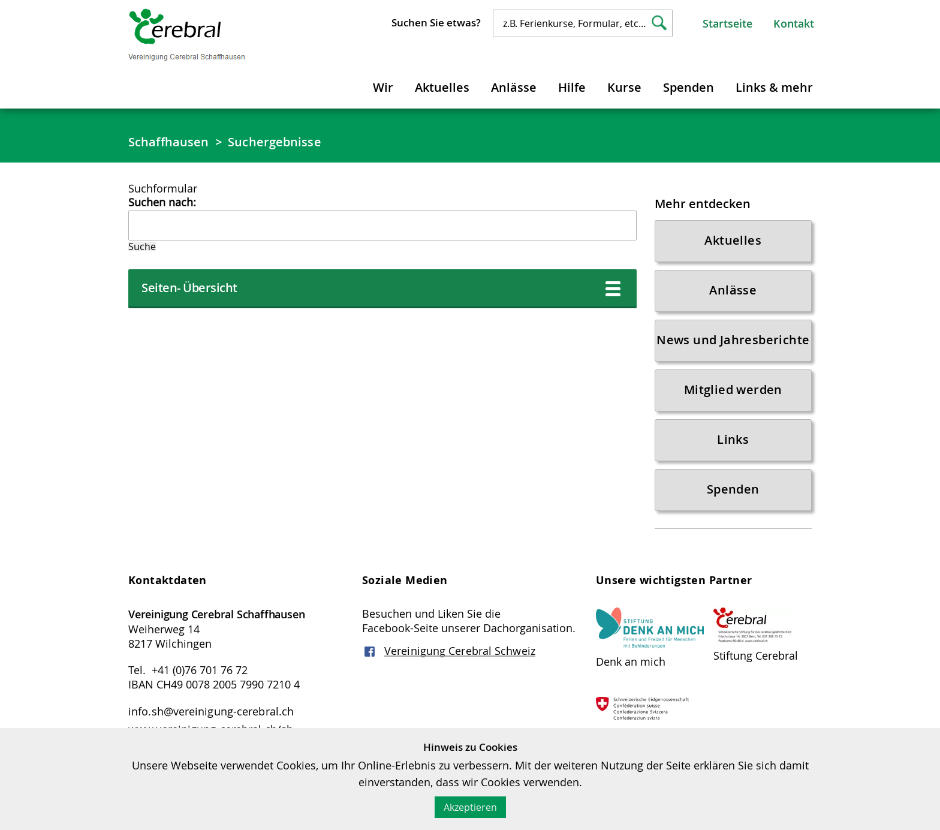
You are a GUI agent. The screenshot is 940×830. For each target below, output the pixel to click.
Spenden (688, 87)
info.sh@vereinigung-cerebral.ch (211, 711)
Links (733, 439)
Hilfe (572, 87)
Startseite (727, 23)
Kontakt (793, 23)
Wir (383, 87)
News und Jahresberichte (732, 340)
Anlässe (514, 87)
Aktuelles (442, 87)
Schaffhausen (168, 142)
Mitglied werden (733, 389)
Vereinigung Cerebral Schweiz (459, 650)
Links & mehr (774, 87)
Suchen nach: (162, 202)
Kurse (624, 87)
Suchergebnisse (274, 142)
